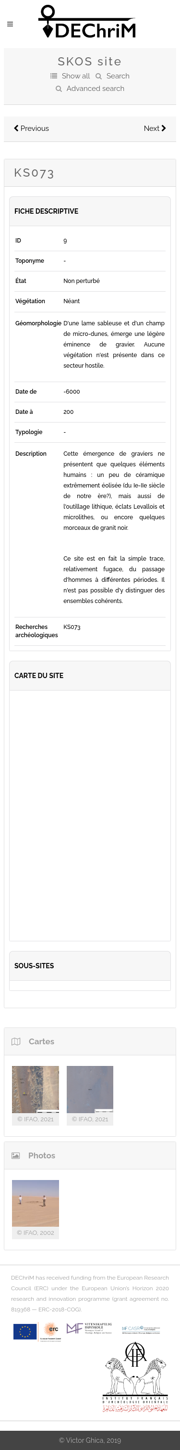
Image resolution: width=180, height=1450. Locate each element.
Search (118, 76)
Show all (76, 76)
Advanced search (95, 88)
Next (155, 128)
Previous (31, 128)
